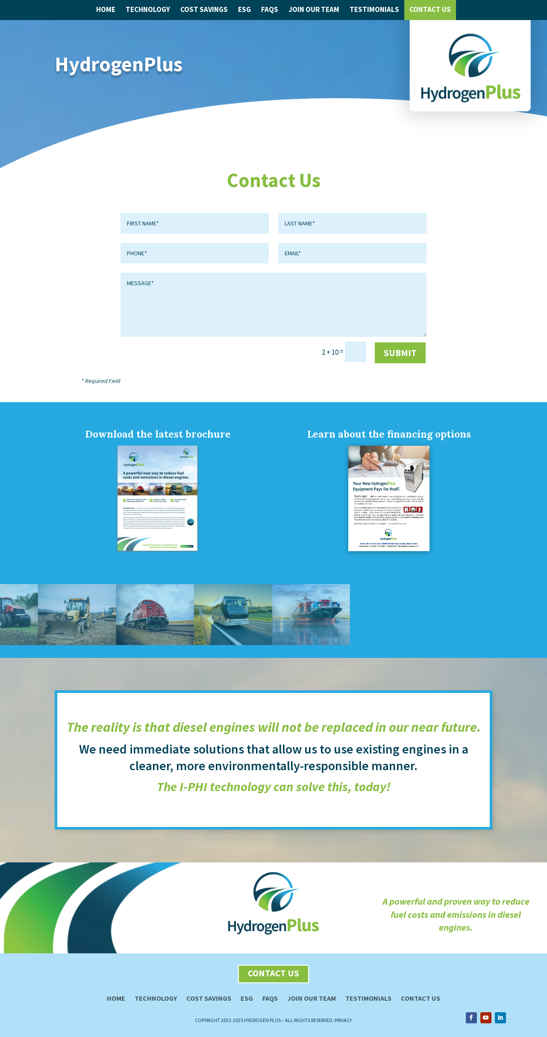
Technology (148, 9)
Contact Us (430, 9)
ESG (244, 9)
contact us (273, 973)
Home (105, 9)
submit (400, 353)
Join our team (311, 998)
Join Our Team (313, 9)
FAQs (269, 9)
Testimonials (374, 9)
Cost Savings (204, 9)
